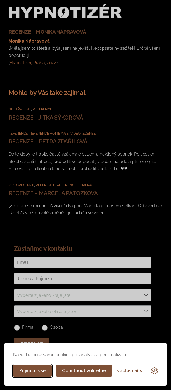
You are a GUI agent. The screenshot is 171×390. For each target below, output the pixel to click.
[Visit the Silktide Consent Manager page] (154, 370)
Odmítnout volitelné (84, 370)
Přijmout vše (32, 370)
